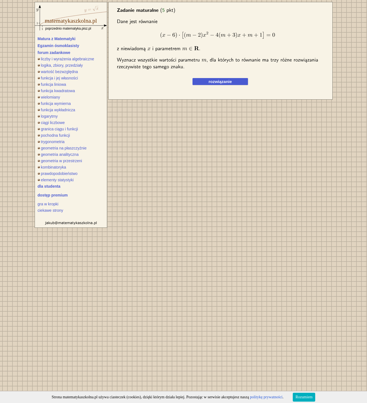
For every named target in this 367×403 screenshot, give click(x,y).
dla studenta (49, 186)
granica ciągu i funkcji (58, 129)
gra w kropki (48, 204)
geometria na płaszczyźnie (62, 148)
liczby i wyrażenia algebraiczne (66, 59)
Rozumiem (304, 397)
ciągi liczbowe (51, 122)
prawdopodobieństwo (58, 173)
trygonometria (51, 142)
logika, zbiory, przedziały (60, 65)
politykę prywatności (266, 397)
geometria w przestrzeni (60, 161)
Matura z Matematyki (57, 39)
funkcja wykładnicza (56, 110)
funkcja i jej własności (58, 78)
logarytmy (48, 116)
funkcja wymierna (54, 103)
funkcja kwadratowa (56, 91)
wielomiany (49, 97)
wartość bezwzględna (58, 71)
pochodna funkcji (54, 135)
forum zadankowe (54, 52)
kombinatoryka (52, 167)
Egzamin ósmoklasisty (58, 45)
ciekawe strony (50, 210)
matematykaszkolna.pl (71, 20)
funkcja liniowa (52, 84)
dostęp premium (53, 195)
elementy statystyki (56, 180)
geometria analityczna (58, 154)
